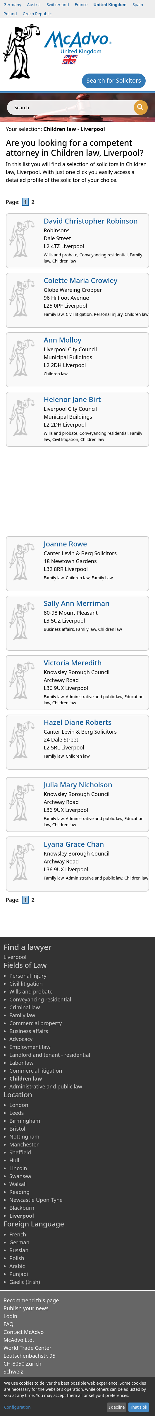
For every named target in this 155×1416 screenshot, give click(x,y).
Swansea (20, 1176)
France (81, 4)
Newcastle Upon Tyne (36, 1199)
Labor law (21, 1062)
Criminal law (24, 1007)
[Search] (141, 107)
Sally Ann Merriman (77, 603)
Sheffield (20, 1152)
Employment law (29, 1046)
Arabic (17, 1266)
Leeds (16, 1112)
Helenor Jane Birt (72, 399)
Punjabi (18, 1273)
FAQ (8, 1324)
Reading (19, 1191)
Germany (12, 4)
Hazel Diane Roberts (78, 722)
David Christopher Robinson (91, 221)
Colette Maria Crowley (81, 280)
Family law (22, 1015)
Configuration (17, 1407)
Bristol (17, 1128)
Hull (14, 1160)
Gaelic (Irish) (24, 1281)
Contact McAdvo (24, 1331)
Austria (34, 4)
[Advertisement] (77, 494)
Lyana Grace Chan (74, 844)
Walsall (18, 1183)
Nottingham (24, 1136)
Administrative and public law (45, 1086)
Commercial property (35, 1023)
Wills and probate (31, 991)
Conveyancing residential (40, 999)
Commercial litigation (35, 1070)
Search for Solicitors (114, 80)
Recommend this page (31, 1300)
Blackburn (21, 1207)
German (19, 1242)
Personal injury (27, 975)
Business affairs (28, 1031)
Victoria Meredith (73, 662)
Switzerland (57, 4)
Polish (16, 1258)
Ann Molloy (63, 340)
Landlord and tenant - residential (49, 1054)
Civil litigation (26, 983)
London (18, 1104)
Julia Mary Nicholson (78, 784)
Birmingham (24, 1120)
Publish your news (26, 1308)
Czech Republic (37, 13)
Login (10, 1316)
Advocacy (20, 1038)
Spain (137, 4)
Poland (10, 13)
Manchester (24, 1144)
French (17, 1234)
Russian (18, 1250)
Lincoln (18, 1168)
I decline (116, 1407)
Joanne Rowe (65, 543)
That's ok (138, 1407)
